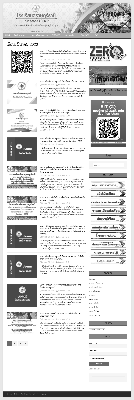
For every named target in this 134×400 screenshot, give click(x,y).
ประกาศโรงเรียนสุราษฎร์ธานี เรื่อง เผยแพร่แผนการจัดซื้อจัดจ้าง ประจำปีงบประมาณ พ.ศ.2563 (62, 258)
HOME (7, 35)
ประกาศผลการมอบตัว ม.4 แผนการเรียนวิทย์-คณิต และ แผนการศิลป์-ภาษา (60, 315)
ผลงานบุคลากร (94, 315)
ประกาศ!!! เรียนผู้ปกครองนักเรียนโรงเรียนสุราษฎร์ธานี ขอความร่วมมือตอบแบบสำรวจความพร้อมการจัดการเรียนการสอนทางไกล (63, 54)
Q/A (96, 35)
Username (93, 343)
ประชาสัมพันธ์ (94, 307)
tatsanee (61, 85)
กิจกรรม (92, 279)
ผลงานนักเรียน (94, 311)
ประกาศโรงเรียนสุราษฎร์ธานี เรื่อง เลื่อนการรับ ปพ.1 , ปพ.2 (62, 81)
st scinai (61, 175)
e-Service (56, 35)
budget (61, 144)
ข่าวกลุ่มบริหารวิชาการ (97, 283)
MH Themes (41, 394)
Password (93, 351)
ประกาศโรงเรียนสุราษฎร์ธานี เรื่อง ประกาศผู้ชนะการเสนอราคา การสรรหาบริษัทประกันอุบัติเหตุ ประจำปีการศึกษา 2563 (63, 140)
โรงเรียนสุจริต (69, 35)
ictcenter (61, 59)
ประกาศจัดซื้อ (94, 303)
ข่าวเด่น (91, 295)
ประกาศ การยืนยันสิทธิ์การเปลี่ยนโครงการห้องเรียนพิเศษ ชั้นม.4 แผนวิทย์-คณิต (62, 199)
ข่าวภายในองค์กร (95, 291)
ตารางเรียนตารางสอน (40, 35)
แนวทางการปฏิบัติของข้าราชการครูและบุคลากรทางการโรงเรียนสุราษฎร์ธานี (60, 286)
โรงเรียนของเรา (20, 35)
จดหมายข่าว (93, 299)
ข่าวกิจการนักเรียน (95, 287)
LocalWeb (84, 35)
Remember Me (97, 358)
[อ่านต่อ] (66, 73)
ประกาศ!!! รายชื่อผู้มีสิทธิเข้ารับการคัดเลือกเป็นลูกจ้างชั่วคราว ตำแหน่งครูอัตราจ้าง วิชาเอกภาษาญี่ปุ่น (62, 111)
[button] (93, 75)
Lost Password (94, 369)
